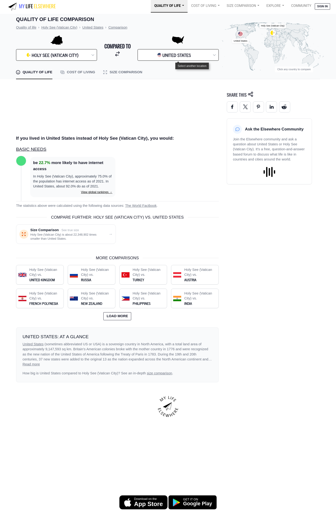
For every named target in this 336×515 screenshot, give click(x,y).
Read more (31, 364)
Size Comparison (241, 6)
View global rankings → (96, 192)
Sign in (322, 6)
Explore (273, 6)
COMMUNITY (301, 6)
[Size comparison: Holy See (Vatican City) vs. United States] (66, 234)
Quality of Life (167, 6)
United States (33, 344)
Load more (117, 316)
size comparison (159, 373)
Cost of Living (203, 6)
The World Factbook (141, 206)
